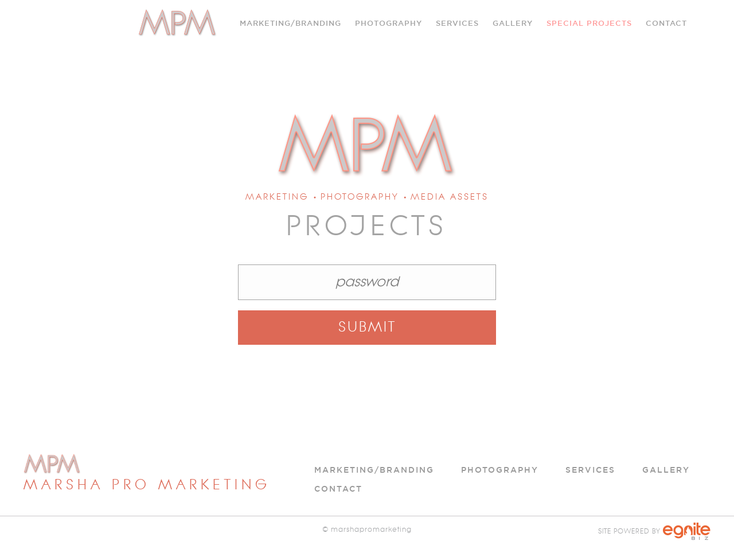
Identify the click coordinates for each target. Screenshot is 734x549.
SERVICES (457, 23)
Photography (388, 23)
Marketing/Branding (290, 23)
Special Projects (589, 23)
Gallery (513, 23)
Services (590, 469)
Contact (666, 23)
